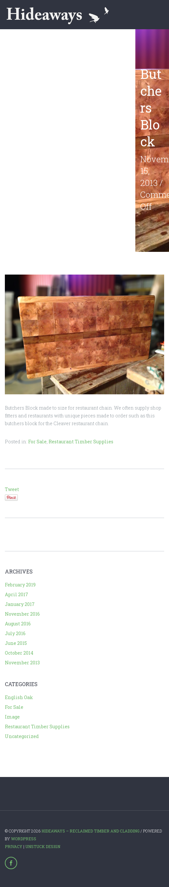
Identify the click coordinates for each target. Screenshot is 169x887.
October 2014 (19, 653)
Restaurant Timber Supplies (81, 441)
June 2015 (16, 643)
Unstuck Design (42, 846)
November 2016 (22, 614)
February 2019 (20, 585)
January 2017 (20, 604)
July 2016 (15, 633)
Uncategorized (22, 736)
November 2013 (22, 662)
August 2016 (18, 624)
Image (12, 717)
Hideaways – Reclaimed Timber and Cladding (90, 830)
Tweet (12, 489)
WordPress (23, 838)
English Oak (19, 697)
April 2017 (16, 594)
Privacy (13, 846)
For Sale (37, 441)
